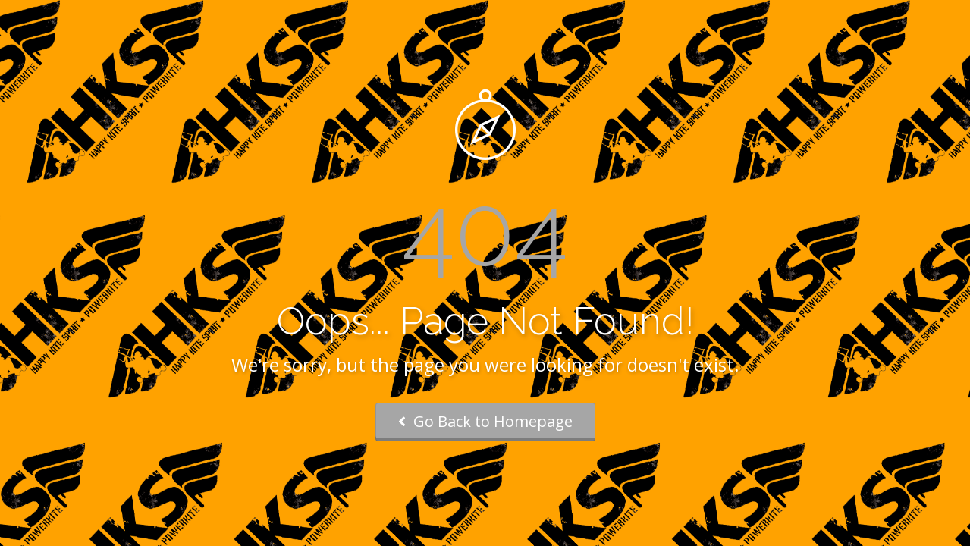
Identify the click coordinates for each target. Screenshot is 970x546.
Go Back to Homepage (485, 421)
